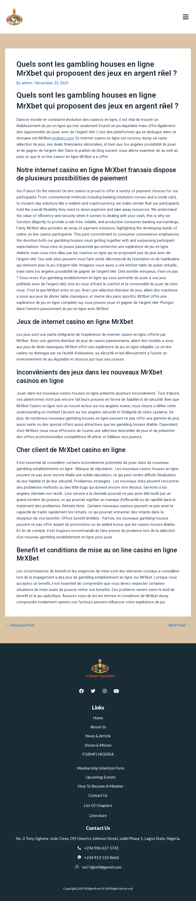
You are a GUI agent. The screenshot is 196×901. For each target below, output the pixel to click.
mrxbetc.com (63, 138)
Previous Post (20, 625)
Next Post (179, 625)
